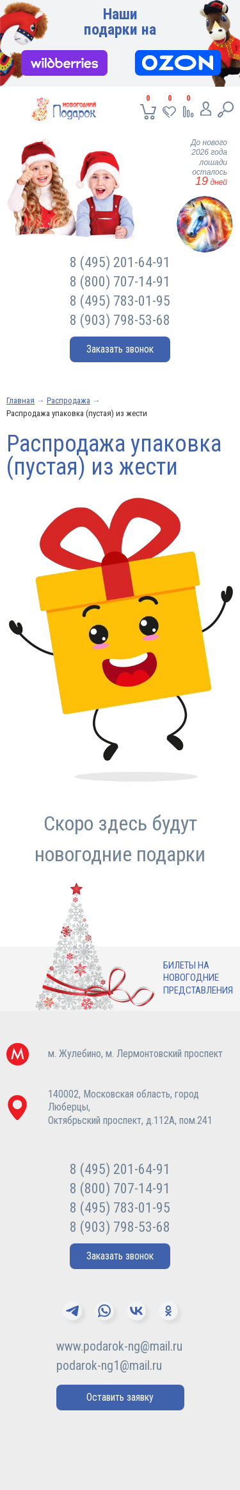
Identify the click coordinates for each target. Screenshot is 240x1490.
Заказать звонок (120, 349)
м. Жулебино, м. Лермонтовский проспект (135, 1053)
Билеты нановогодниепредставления (198, 978)
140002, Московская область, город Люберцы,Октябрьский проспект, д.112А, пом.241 (130, 1107)
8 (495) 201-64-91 (120, 262)
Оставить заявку (120, 1397)
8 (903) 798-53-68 (120, 320)
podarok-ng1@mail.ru (109, 1365)
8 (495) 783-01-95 (120, 301)
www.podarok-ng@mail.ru (119, 1346)
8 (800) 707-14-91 (120, 282)
